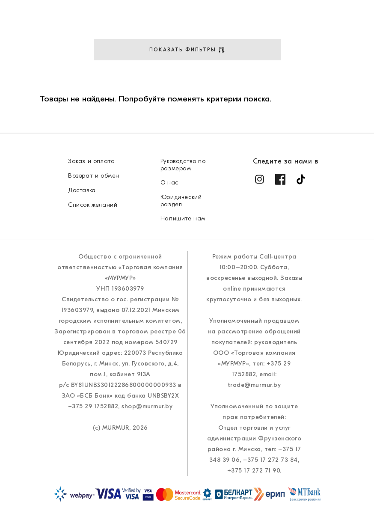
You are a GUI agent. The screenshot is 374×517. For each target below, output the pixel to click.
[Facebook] (280, 179)
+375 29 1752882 (93, 406)
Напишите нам (182, 218)
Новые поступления (53, 64)
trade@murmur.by (254, 385)
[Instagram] (260, 179)
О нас (149, 87)
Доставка (341, 64)
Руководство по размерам (182, 164)
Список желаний (92, 204)
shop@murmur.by (147, 406)
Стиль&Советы (207, 87)
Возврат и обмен (93, 175)
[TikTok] (301, 179)
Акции (233, 64)
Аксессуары (181, 64)
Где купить (283, 64)
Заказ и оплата (91, 161)
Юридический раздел (181, 200)
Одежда (125, 64)
